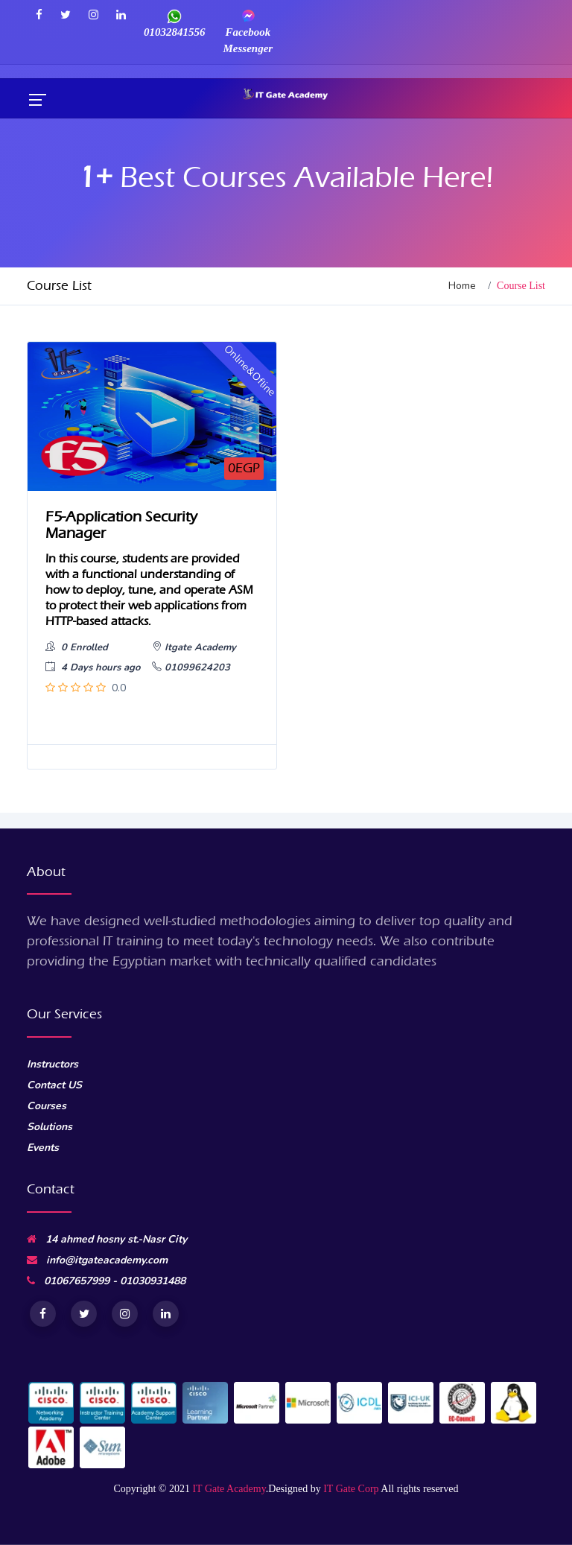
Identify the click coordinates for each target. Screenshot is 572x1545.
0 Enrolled (76, 647)
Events (43, 1147)
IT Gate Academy (228, 1488)
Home (462, 286)
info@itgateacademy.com (97, 1260)
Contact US (54, 1085)
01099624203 (191, 667)
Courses (46, 1106)
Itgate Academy (194, 647)
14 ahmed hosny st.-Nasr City (107, 1239)
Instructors (52, 1064)
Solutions (49, 1127)
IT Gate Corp (350, 1488)
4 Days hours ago (92, 667)
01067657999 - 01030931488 (106, 1281)
